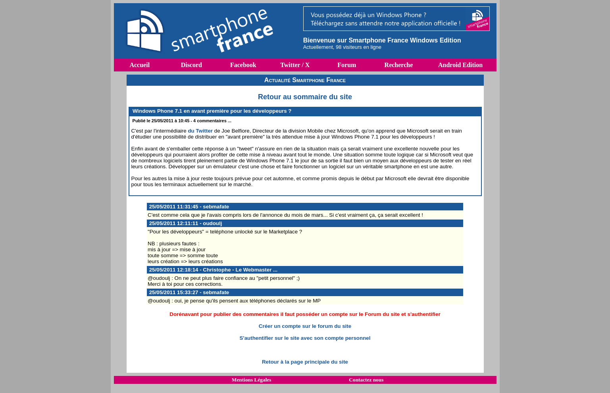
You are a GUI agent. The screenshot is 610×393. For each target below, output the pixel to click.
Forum (346, 65)
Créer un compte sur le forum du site (305, 326)
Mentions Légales (251, 380)
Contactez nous (366, 380)
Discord (191, 65)
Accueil (139, 65)
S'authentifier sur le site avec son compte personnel (305, 338)
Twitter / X (295, 65)
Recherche (399, 65)
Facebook (243, 65)
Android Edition (460, 65)
